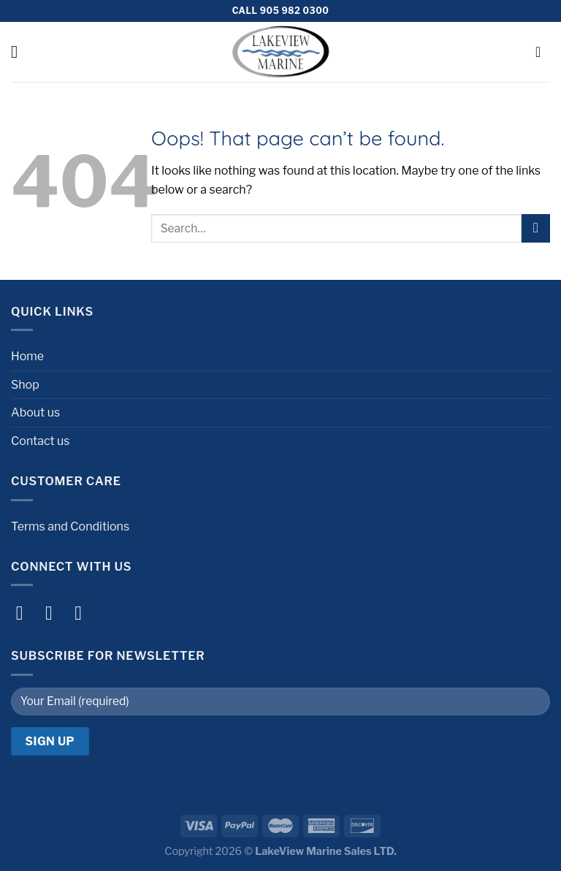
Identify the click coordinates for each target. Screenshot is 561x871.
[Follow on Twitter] (84, 613)
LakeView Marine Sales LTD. (326, 851)
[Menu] (19, 51)
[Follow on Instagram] (55, 613)
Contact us (40, 441)
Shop (25, 385)
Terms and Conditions (70, 526)
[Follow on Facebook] (26, 613)
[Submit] (536, 228)
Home (27, 356)
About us (35, 412)
